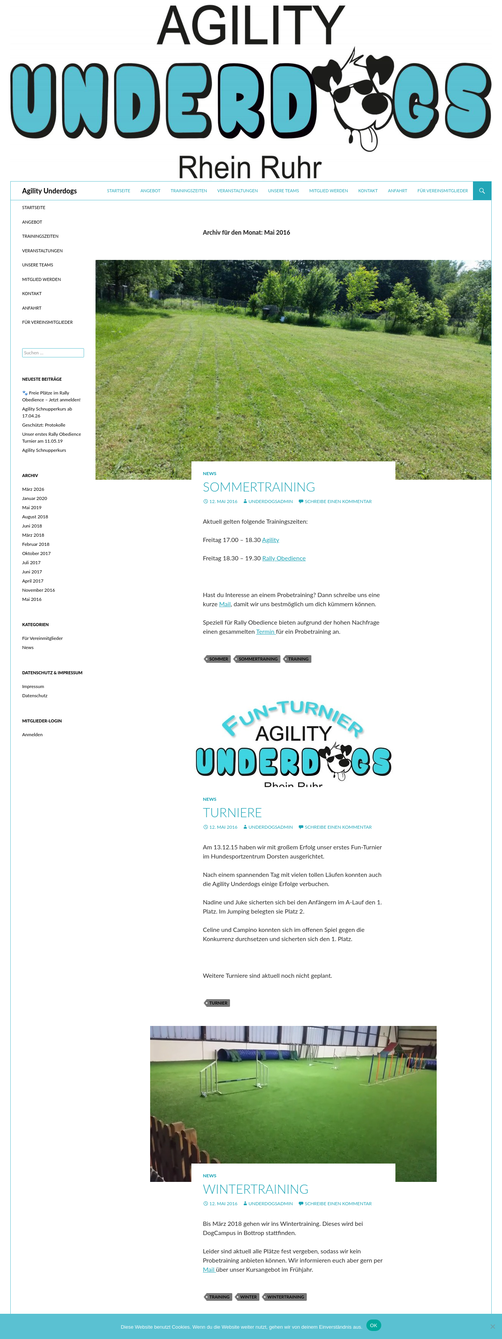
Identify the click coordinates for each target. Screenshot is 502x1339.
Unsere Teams (283, 190)
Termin (266, 631)
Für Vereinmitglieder (42, 638)
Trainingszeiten (189, 190)
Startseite (118, 190)
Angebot (150, 190)
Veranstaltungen (237, 190)
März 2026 (33, 489)
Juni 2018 (32, 526)
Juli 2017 (31, 562)
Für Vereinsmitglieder (443, 190)
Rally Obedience (284, 558)
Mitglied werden (328, 190)
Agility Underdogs (49, 191)
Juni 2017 (32, 572)
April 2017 (33, 581)
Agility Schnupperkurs (44, 450)
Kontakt (368, 190)
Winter (248, 1296)
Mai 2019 (32, 507)
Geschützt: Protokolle (43, 425)
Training (298, 658)
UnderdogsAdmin (270, 501)
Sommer (218, 658)
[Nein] (492, 1326)
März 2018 (33, 535)
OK (373, 1325)
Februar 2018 (35, 544)
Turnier (218, 1002)
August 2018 (35, 516)
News (209, 473)
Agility (270, 539)
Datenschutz (34, 695)
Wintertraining (255, 1188)
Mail (225, 603)
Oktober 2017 (36, 553)
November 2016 (38, 590)
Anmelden (32, 734)
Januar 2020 (34, 498)
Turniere (232, 812)
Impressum (33, 686)
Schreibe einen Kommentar (338, 501)
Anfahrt (397, 190)
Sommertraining (259, 486)
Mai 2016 (32, 599)
